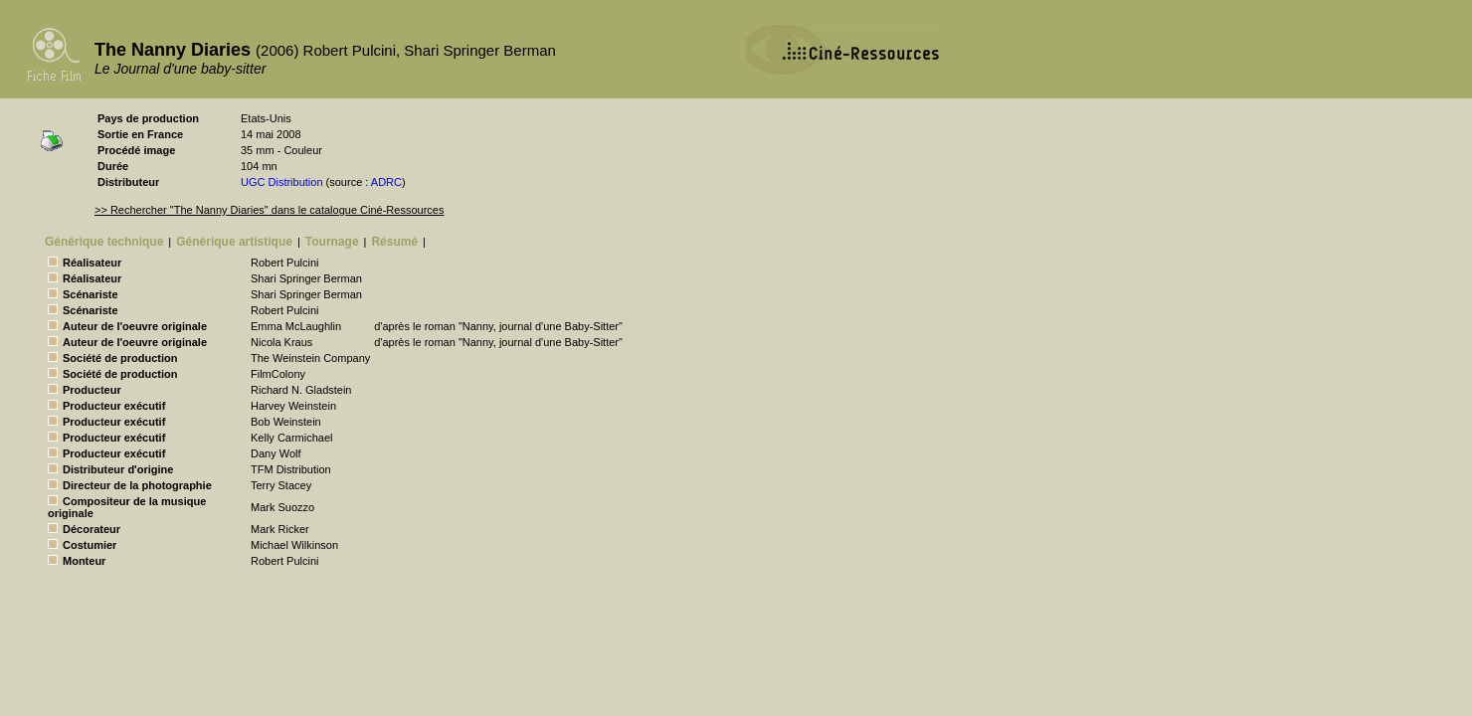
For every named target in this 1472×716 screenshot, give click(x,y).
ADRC (386, 182)
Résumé (394, 242)
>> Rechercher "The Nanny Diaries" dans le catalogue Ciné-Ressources (269, 210)
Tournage (332, 242)
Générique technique (104, 242)
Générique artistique (234, 242)
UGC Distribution (282, 182)
